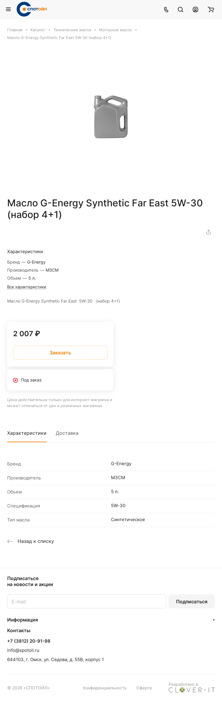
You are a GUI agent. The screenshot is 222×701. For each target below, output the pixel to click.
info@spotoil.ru (23, 650)
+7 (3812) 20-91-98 (28, 641)
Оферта (144, 687)
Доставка (67, 433)
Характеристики (27, 433)
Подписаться (191, 602)
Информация (22, 620)
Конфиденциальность (105, 687)
